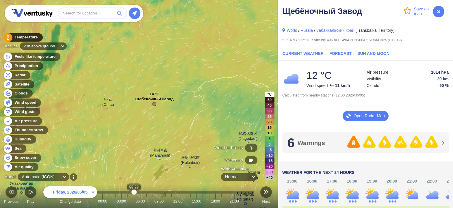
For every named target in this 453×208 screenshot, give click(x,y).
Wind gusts (22, 112)
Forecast (340, 53)
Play (30, 196)
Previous (11, 196)
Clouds (18, 93)
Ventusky (31, 13)
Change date (70, 196)
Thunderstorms (25, 130)
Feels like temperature (31, 57)
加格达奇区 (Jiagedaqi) (247, 136)
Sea (14, 148)
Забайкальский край (335, 30)
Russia (306, 30)
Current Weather (303, 53)
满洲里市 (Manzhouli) (160, 153)
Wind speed (22, 103)
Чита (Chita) (108, 102)
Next (266, 196)
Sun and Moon (373, 53)
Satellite (18, 84)
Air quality (21, 167)
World (292, 30)
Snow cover (22, 158)
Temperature (23, 37)
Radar (17, 75)
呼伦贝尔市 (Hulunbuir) (190, 161)
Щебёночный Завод (154, 100)
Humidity (19, 139)
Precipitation (23, 66)
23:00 (246, 201)
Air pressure (23, 121)
